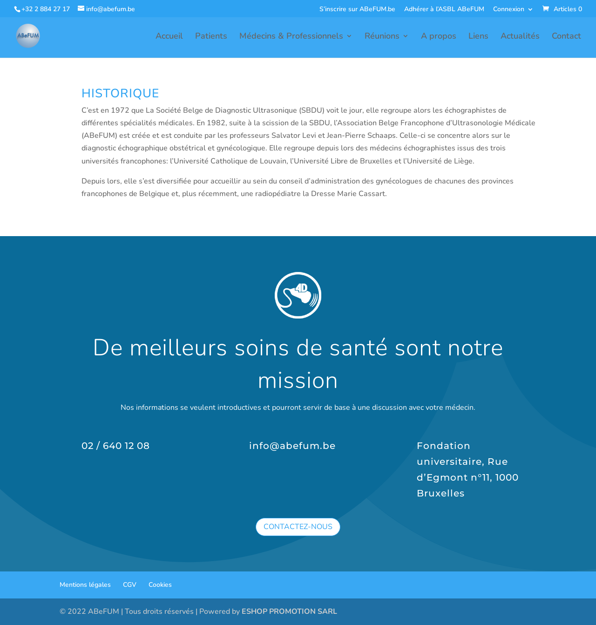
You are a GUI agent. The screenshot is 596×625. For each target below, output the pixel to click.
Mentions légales (85, 584)
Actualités (520, 37)
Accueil (169, 37)
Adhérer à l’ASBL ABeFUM (444, 10)
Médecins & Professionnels (291, 37)
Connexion (508, 10)
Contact (566, 37)
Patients (211, 37)
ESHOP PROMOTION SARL (289, 611)
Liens (478, 37)
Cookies (160, 584)
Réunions (382, 37)
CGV (129, 584)
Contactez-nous (298, 527)
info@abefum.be (292, 445)
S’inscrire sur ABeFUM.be (357, 10)
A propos (438, 37)
